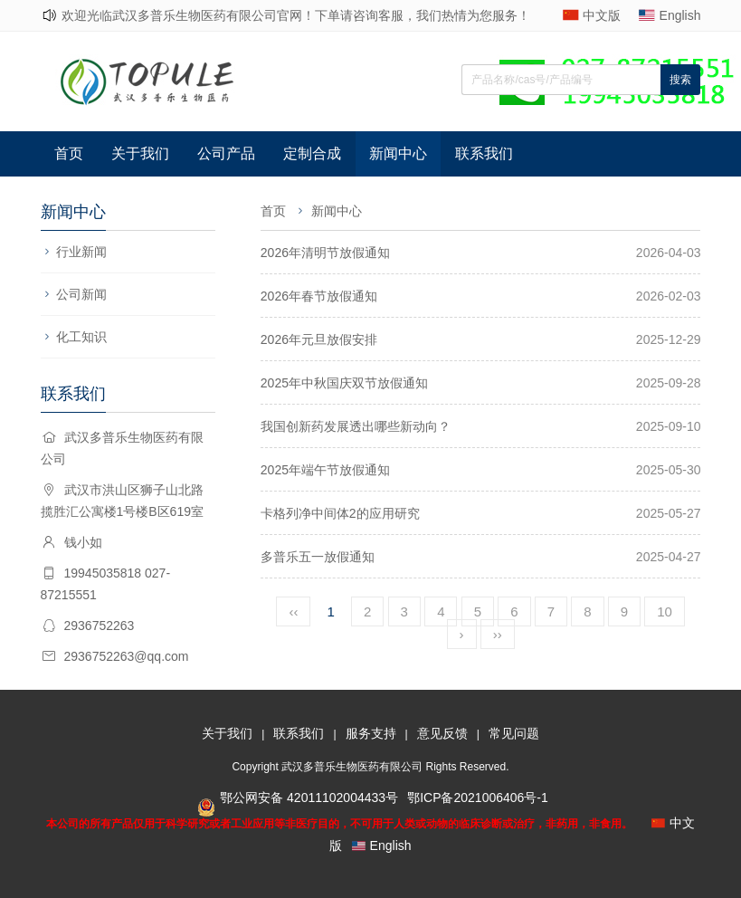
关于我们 (140, 153)
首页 (68, 153)
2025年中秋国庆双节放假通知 (344, 383)
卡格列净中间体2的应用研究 (340, 513)
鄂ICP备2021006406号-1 (477, 797)
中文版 (602, 15)
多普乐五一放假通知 (318, 556)
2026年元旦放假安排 (319, 339)
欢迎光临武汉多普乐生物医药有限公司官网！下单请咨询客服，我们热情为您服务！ (296, 15)
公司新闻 (81, 294)
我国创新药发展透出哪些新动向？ (356, 426)
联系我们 (484, 153)
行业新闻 (81, 251)
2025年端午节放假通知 (325, 470)
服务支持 (371, 733)
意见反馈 (442, 733)
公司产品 (226, 153)
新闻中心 (398, 153)
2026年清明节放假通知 (325, 252)
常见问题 (514, 733)
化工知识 (81, 337)
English (680, 15)
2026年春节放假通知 (319, 296)
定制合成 (312, 153)
